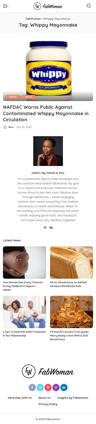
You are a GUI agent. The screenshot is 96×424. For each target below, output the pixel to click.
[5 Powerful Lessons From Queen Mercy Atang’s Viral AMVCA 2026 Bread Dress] (71, 312)
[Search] (88, 6)
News (29, 96)
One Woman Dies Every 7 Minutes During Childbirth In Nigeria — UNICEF (23, 286)
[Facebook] (32, 387)
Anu (11, 126)
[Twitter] (45, 227)
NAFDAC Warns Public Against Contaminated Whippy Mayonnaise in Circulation (46, 113)
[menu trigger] (6, 6)
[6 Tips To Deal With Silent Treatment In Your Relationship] (24, 312)
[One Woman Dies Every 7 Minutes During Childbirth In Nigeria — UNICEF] (24, 262)
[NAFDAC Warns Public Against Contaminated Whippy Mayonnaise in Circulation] (48, 70)
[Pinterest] (48, 387)
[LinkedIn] (51, 227)
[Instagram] (56, 387)
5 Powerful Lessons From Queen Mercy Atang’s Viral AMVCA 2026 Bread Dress (69, 335)
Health (13, 96)
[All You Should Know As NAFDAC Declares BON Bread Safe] (71, 262)
